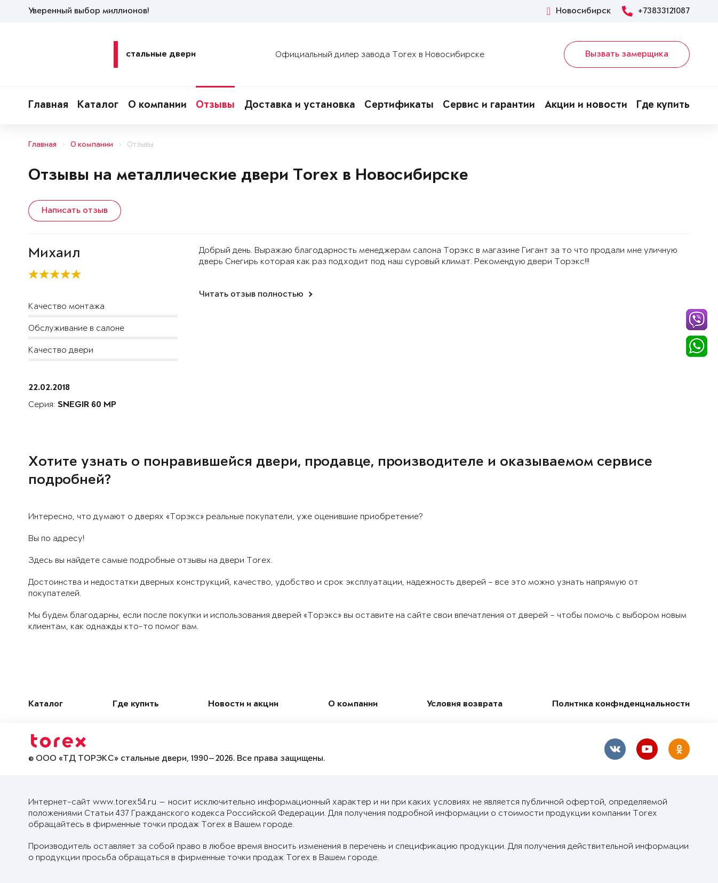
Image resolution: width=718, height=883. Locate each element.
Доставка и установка (299, 105)
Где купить (663, 105)
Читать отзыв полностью (251, 293)
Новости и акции (243, 702)
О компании (157, 105)
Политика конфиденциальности (621, 702)
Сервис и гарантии (489, 105)
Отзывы (215, 105)
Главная (48, 105)
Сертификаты (399, 105)
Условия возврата (464, 702)
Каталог (97, 105)
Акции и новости (586, 105)
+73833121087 (656, 11)
